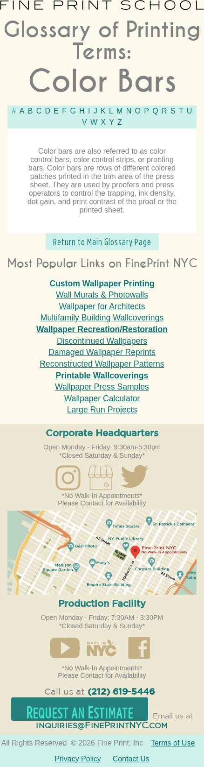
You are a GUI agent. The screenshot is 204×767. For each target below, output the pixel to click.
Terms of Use (173, 743)
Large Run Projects (102, 409)
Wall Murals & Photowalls (102, 294)
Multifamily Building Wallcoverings (102, 317)
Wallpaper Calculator (102, 398)
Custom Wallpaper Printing (101, 283)
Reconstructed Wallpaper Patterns (102, 364)
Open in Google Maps (102, 553)
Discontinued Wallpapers (102, 341)
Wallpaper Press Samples (102, 386)
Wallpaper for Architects (102, 306)
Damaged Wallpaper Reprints (102, 352)
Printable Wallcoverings (102, 375)
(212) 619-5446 (121, 692)
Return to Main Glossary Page (102, 242)
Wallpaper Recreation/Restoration (102, 329)
